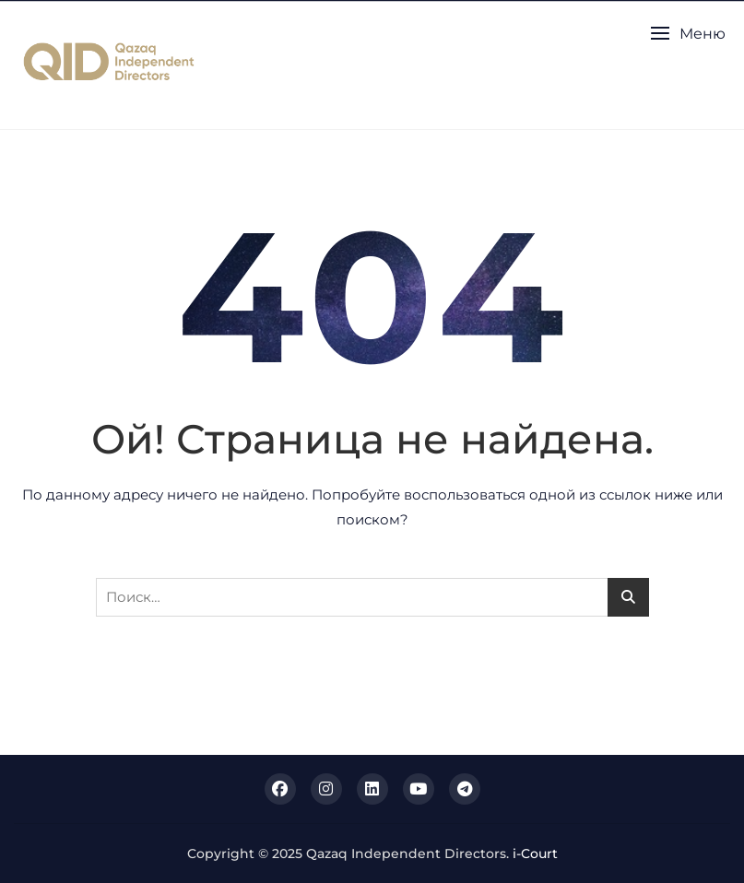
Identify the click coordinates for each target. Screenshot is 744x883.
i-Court (535, 853)
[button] (688, 33)
